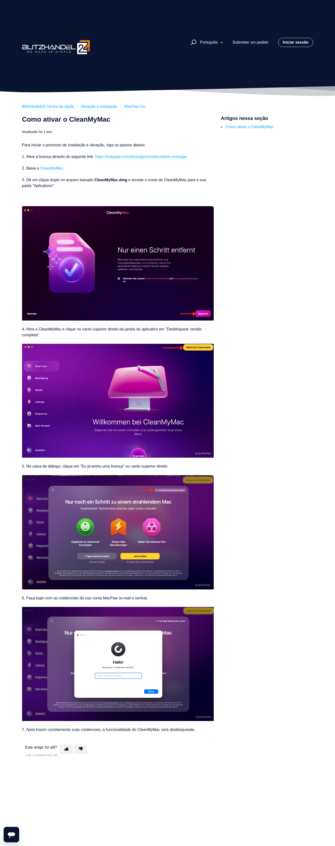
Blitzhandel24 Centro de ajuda (48, 106)
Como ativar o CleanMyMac (250, 127)
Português (209, 42)
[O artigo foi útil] (66, 749)
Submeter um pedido (250, 42)
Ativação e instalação (99, 106)
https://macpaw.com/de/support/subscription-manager (141, 157)
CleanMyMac (51, 168)
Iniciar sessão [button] (296, 42)
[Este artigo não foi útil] (80, 749)
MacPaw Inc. (135, 106)
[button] (192, 42)
